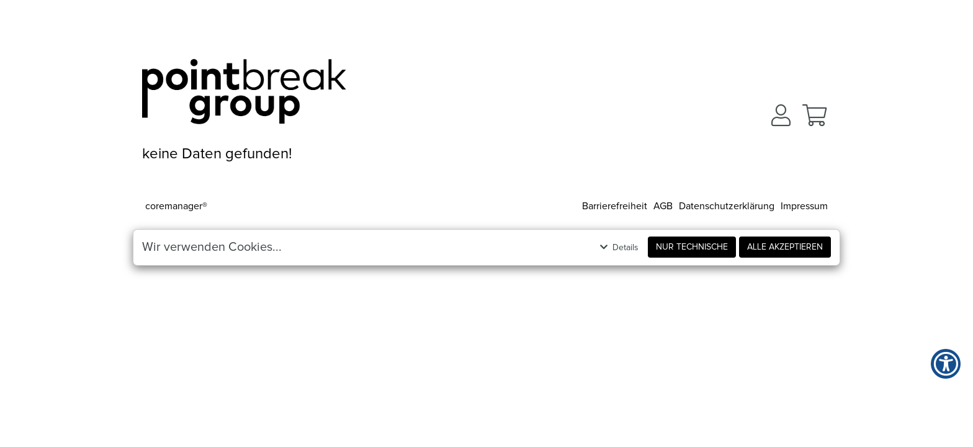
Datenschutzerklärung (726, 206)
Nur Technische (692, 247)
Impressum (804, 206)
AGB (663, 206)
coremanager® (176, 206)
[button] (781, 115)
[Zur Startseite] (244, 96)
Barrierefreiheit (614, 206)
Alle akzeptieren (785, 247)
